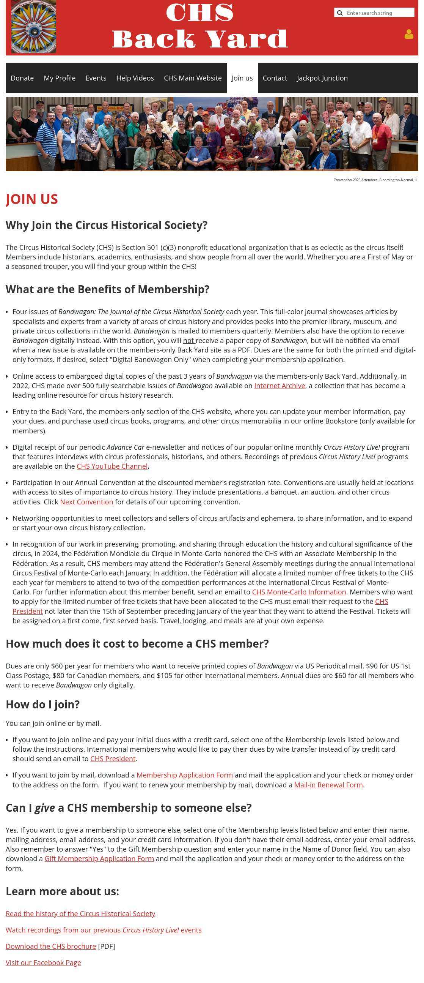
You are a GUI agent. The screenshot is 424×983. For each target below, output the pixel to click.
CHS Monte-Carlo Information (299, 591)
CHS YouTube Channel (112, 466)
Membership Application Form (185, 774)
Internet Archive (279, 385)
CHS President (112, 758)
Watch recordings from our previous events (104, 929)
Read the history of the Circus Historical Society (80, 913)
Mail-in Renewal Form (328, 784)
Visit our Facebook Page (43, 962)
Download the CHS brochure (51, 946)
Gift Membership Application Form (99, 858)
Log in (408, 34)
